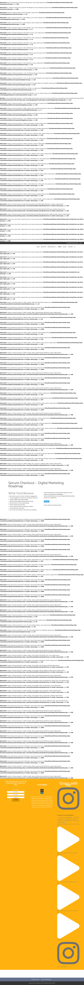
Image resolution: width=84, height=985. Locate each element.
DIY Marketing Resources (72, 243)
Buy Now (47, 501)
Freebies (60, 246)
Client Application (46, 979)
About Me (43, 246)
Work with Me (51, 246)
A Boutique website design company (48, 983)
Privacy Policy (35, 979)
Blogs (64, 246)
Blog (81, 243)
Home (38, 246)
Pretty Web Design (37, 983)
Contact (70, 246)
